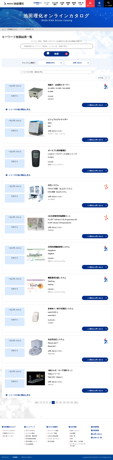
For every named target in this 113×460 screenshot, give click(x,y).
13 (68, 402)
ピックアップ (46, 3)
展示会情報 (51, 441)
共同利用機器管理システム (59, 247)
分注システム (53, 185)
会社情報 (62, 3)
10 (57, 402)
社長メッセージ (74, 430)
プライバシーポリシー (26, 457)
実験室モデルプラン (9, 433)
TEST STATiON (30, 430)
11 (60, 402)
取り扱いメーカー (8, 436)
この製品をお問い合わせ (95, 105)
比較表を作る (50, 63)
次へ (76, 402)
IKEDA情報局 (55, 3)
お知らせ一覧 (97, 437)
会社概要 (72, 433)
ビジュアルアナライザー (58, 120)
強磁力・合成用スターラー (59, 85)
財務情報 (68, 3)
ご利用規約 (15, 457)
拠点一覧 (72, 436)
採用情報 (74, 3)
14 (71, 402)
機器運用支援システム (57, 278)
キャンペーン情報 (53, 430)
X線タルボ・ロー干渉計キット (60, 370)
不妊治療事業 (29, 444)
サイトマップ (5, 457)
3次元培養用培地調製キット (59, 216)
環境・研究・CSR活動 (76, 441)
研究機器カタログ (38, 3)
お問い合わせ (81, 3)
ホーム (4, 29)
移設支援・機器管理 (31, 436)
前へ (36, 402)
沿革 (71, 438)
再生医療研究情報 (31, 438)
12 (64, 402)
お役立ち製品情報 (53, 436)
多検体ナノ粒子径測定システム (60, 309)
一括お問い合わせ (14, 86)
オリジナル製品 (30, 433)
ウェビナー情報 (52, 433)
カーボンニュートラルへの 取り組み (77, 445)
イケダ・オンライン (53, 438)
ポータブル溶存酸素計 (57, 150)
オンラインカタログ (9, 430)
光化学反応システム (56, 339)
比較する (14, 96)
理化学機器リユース (31, 441)
